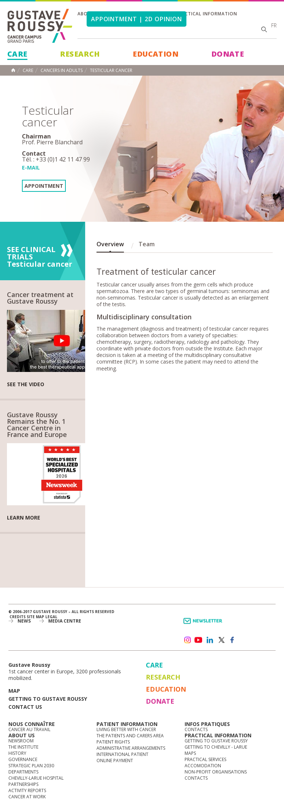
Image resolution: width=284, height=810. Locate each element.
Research (80, 54)
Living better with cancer (126, 729)
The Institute (23, 747)
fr (274, 25)
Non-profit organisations (216, 772)
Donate (227, 54)
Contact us (25, 706)
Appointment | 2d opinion (136, 19)
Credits (18, 616)
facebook (232, 640)
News (24, 621)
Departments (23, 772)
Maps (190, 753)
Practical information (206, 14)
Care (17, 54)
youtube (198, 640)
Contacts (196, 729)
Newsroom (21, 741)
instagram (187, 640)
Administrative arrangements (130, 748)
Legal (51, 616)
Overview (110, 244)
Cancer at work (27, 797)
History (17, 753)
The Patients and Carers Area (130, 736)
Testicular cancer (111, 70)
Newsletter (204, 624)
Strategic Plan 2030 (31, 766)
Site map (35, 616)
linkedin (210, 640)
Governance (22, 759)
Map (14, 690)
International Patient (122, 754)
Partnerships (23, 784)
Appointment (43, 185)
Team (147, 244)
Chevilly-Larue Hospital (36, 778)
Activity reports (27, 790)
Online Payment (114, 760)
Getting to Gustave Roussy (47, 698)
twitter (221, 640)
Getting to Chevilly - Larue (216, 747)
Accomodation (203, 766)
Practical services (205, 759)
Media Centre (64, 621)
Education (155, 54)
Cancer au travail (29, 729)
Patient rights (113, 742)
